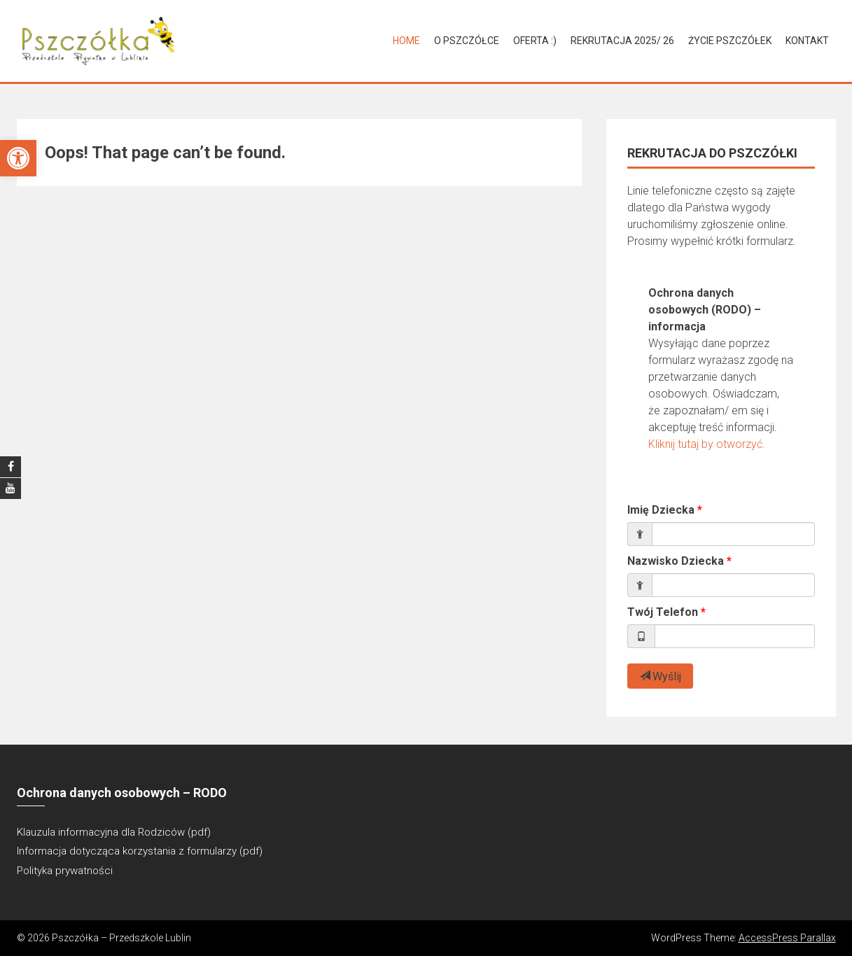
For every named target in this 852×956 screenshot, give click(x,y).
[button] (18, 158)
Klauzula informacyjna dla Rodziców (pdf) (114, 832)
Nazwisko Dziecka (675, 561)
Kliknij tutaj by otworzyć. (706, 444)
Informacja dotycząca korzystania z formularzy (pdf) (140, 851)
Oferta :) (535, 40)
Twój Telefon (662, 612)
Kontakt (807, 40)
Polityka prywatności (65, 870)
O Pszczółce (466, 40)
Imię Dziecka (660, 509)
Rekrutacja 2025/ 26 (622, 40)
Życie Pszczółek (729, 40)
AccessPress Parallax (787, 937)
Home (406, 40)
